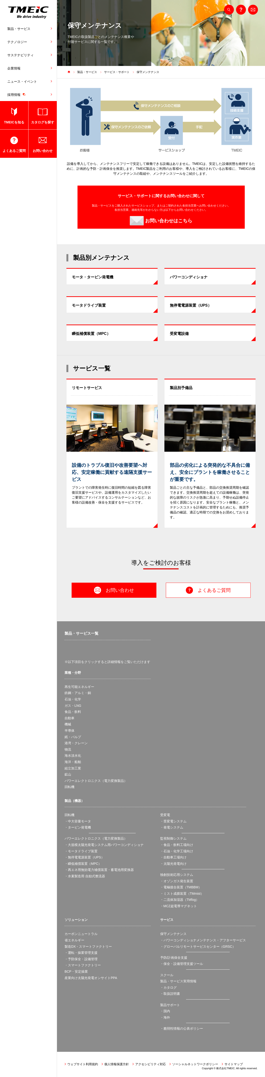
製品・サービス (18, 29)
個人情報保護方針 (116, 1064)
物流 (68, 749)
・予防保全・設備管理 (81, 959)
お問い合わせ (43, 151)
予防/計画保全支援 (174, 957)
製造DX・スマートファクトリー (88, 946)
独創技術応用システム (176, 875)
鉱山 (68, 774)
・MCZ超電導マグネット (178, 906)
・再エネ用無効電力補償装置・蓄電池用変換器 (99, 870)
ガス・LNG (73, 705)
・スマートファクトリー (83, 965)
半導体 (69, 730)
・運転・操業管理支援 (81, 953)
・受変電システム (173, 821)
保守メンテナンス (148, 72)
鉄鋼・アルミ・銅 (78, 693)
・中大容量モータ (78, 821)
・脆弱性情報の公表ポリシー (181, 1028)
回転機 (69, 787)
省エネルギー (74, 940)
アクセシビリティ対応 (150, 1064)
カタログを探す (42, 122)
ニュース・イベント (22, 81)
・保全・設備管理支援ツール (181, 964)
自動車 (69, 718)
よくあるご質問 (14, 151)
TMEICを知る (14, 122)
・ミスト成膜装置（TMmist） (182, 893)
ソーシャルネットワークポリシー (195, 1064)
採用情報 (17, 94)
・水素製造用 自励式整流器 (85, 876)
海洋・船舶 (73, 762)
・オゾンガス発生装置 (176, 881)
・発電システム (171, 827)
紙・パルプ (73, 737)
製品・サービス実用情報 (178, 981)
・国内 (165, 1011)
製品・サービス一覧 (81, 633)
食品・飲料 (73, 712)
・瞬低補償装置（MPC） (83, 864)
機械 (68, 724)
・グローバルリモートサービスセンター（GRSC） (198, 946)
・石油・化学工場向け (176, 851)
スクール (166, 975)
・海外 (165, 1017)
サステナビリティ (20, 55)
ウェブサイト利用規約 (82, 1064)
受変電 (165, 815)
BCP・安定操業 (76, 971)
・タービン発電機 (78, 827)
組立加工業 (73, 768)
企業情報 (13, 68)
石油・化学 (73, 699)
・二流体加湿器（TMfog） (179, 900)
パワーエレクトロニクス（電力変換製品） (96, 781)
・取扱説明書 (170, 994)
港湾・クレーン (76, 743)
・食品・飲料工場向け (176, 845)
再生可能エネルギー (79, 687)
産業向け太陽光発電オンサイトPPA (91, 978)
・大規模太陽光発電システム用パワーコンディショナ (104, 845)
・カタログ (168, 987)
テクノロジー (17, 42)
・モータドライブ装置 (81, 851)
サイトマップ (233, 1064)
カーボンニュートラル (81, 934)
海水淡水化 (73, 755)
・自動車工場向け (173, 857)
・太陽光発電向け (173, 864)
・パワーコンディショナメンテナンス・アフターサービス (203, 940)
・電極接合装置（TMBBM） (181, 887)
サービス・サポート (117, 72)
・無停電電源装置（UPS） (84, 857)
